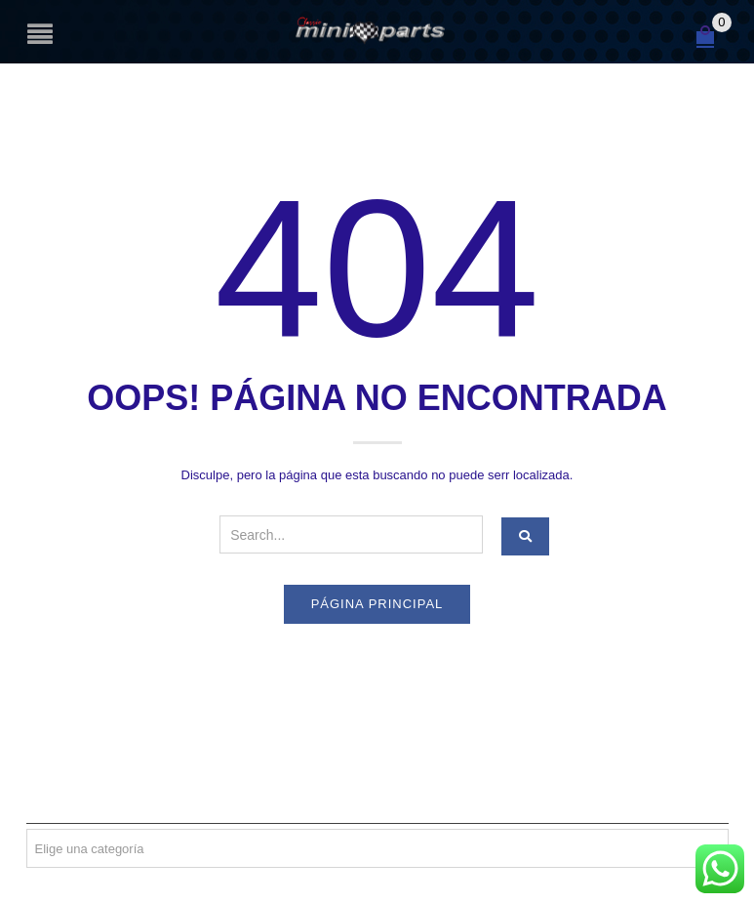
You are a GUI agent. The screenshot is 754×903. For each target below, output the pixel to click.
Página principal (377, 603)
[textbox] (377, 849)
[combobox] (377, 848)
